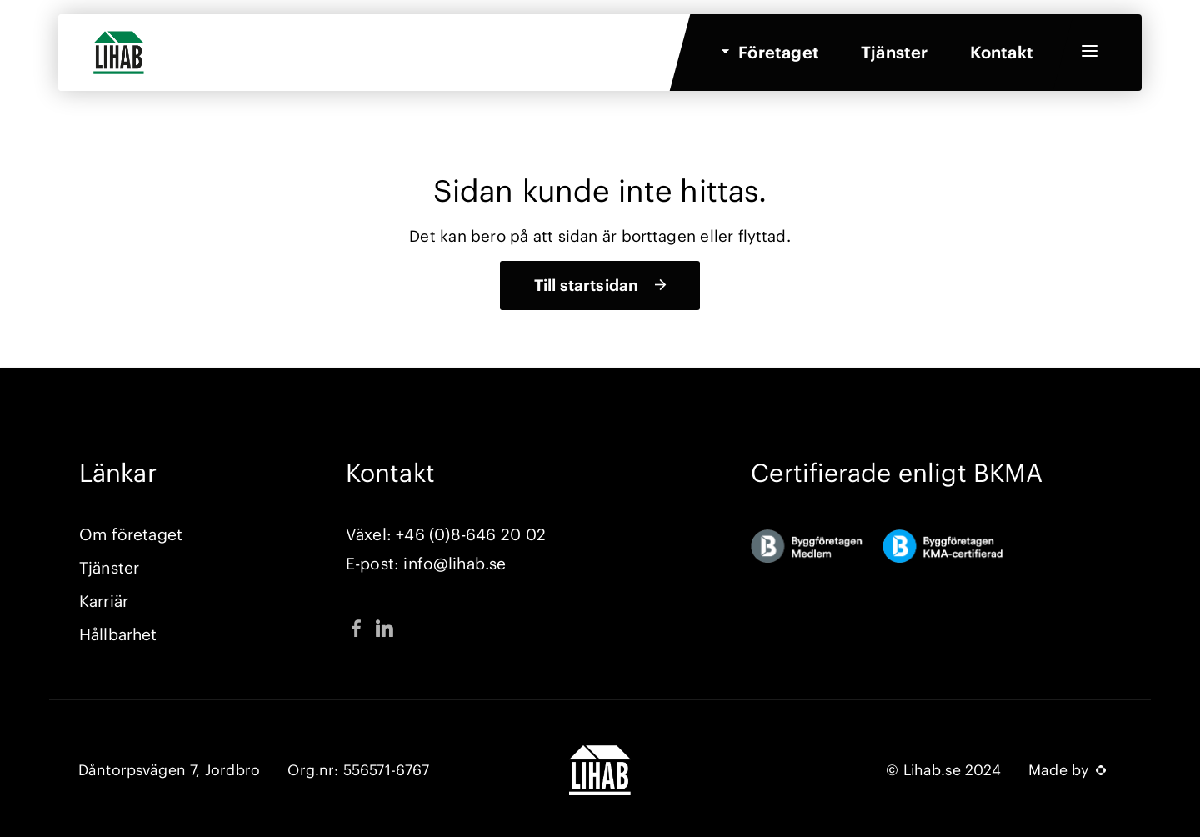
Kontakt (1001, 57)
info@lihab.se (454, 564)
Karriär (103, 601)
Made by (1067, 770)
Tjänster (894, 57)
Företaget (778, 57)
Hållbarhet (118, 634)
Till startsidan (586, 285)
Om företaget (130, 534)
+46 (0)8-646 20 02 (470, 534)
